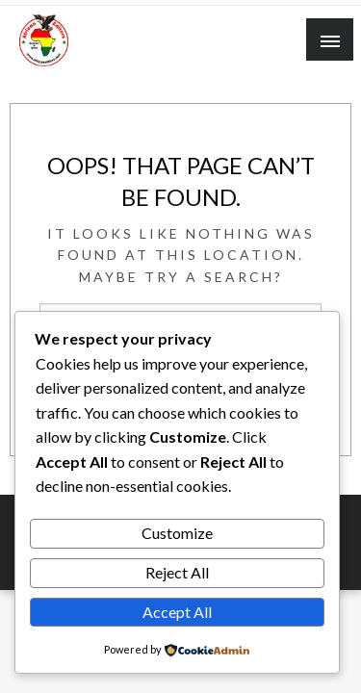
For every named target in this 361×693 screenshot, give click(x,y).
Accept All (177, 612)
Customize (177, 533)
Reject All (177, 572)
